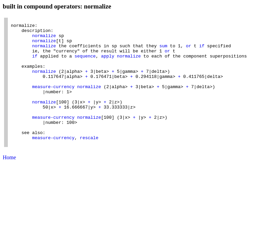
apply (107, 64)
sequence (84, 64)
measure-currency (53, 101)
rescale (89, 162)
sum (163, 52)
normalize (44, 39)
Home (9, 183)
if (202, 52)
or (188, 52)
